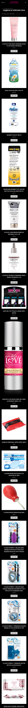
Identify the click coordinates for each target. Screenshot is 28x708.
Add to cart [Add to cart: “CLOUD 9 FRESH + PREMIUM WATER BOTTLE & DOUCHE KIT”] (14, 670)
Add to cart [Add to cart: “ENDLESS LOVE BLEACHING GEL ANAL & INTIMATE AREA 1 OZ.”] (14, 406)
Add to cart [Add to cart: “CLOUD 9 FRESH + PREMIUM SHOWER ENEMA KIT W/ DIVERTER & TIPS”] (14, 633)
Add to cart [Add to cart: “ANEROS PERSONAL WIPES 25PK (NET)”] (14, 447)
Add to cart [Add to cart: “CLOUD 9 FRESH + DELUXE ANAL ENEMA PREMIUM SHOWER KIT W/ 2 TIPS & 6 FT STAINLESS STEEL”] (14, 595)
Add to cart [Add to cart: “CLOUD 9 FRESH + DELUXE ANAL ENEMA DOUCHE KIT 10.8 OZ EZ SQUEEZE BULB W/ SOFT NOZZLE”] (14, 556)
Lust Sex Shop (14, 2)
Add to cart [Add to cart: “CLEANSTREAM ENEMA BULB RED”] (14, 517)
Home (3, 8)
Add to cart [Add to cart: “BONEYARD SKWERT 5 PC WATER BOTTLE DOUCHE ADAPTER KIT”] (14, 196)
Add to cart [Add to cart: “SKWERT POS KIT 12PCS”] (14, 140)
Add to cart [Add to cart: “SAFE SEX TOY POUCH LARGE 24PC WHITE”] (14, 318)
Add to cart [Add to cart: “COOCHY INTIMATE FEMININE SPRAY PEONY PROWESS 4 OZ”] (14, 282)
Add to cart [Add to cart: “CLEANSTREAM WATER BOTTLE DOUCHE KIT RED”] (14, 480)
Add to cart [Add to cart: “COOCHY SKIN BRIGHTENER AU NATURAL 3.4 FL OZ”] (14, 239)
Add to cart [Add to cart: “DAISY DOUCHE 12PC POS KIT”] (14, 95)
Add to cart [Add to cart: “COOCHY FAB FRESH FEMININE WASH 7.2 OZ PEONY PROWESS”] (14, 51)
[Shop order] (20, 14)
